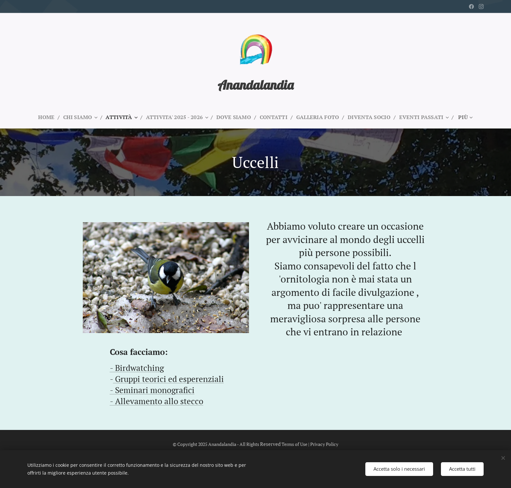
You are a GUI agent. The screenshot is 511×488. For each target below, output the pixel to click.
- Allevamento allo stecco (156, 400)
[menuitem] (41, 117)
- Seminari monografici (152, 389)
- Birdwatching (137, 367)
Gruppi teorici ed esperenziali (168, 379)
